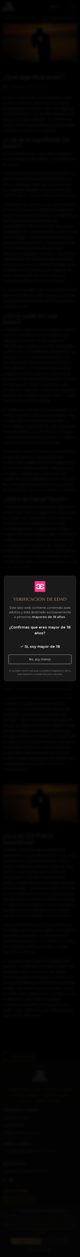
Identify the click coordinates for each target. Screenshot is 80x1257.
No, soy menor (40, 659)
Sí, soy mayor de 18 (40, 646)
